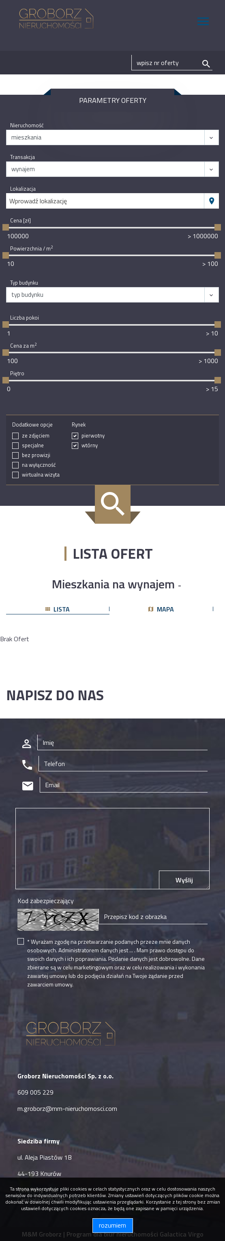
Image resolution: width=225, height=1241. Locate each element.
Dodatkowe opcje (32, 425)
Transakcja (22, 157)
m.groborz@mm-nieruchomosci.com (67, 1108)
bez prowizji (36, 455)
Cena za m (23, 346)
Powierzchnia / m (31, 249)
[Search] (171, 62)
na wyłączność (39, 465)
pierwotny (93, 436)
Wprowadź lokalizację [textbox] (38, 201)
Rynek (79, 425)
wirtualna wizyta (41, 475)
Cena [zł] (20, 220)
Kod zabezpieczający (45, 901)
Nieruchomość (27, 125)
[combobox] (105, 201)
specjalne (33, 445)
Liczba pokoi (24, 318)
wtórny (89, 445)
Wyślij (184, 880)
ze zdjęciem (35, 436)
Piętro (17, 373)
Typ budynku (24, 283)
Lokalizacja (23, 189)
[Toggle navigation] (203, 22)
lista (57, 609)
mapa (161, 609)
